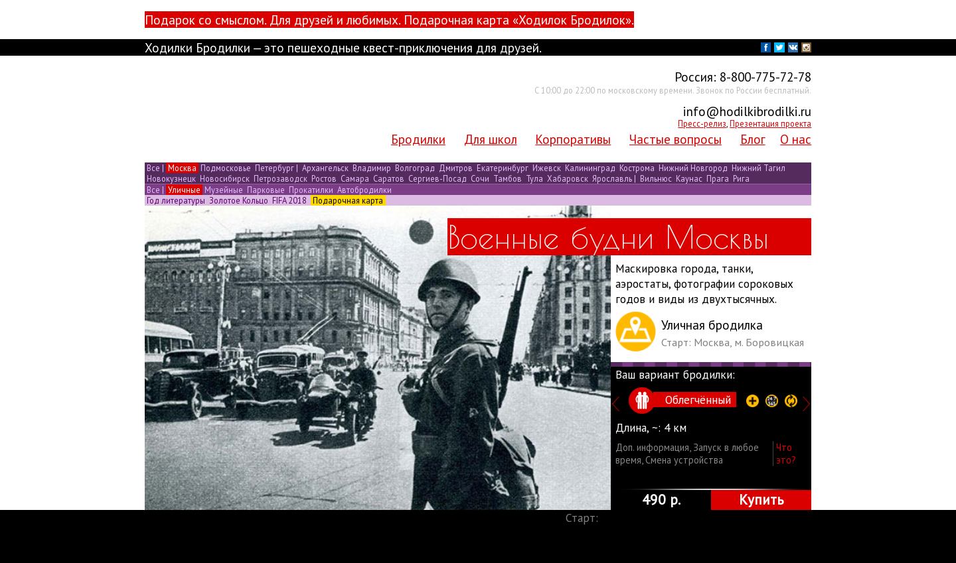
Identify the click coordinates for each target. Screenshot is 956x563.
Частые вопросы (675, 139)
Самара (355, 178)
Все (153, 167)
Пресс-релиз (702, 123)
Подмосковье (226, 167)
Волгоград (415, 167)
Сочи (480, 178)
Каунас (689, 178)
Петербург (274, 167)
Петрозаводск (280, 178)
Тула (534, 178)
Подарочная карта (348, 200)
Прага (717, 178)
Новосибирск (225, 178)
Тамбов (507, 178)
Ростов (324, 178)
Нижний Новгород (693, 167)
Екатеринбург (502, 167)
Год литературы (176, 200)
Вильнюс (656, 178)
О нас (795, 139)
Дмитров (456, 167)
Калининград (590, 167)
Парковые (266, 189)
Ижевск (546, 167)
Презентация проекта (770, 123)
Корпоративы (573, 139)
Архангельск (325, 167)
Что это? (786, 453)
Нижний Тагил (757, 167)
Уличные (184, 189)
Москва (182, 167)
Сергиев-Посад (437, 178)
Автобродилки (363, 189)
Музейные (223, 189)
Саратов (388, 178)
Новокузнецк (171, 178)
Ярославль (612, 178)
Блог (752, 139)
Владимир (372, 167)
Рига (740, 178)
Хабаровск (567, 178)
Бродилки (418, 139)
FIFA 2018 (289, 200)
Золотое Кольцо (238, 200)
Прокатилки (311, 189)
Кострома (637, 167)
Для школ (490, 139)
